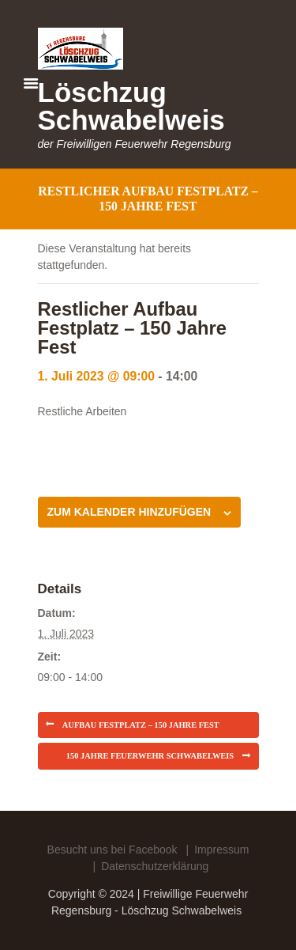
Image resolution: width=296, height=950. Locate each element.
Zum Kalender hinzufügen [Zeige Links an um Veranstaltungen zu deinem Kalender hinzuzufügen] (129, 511)
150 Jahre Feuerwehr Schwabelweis (150, 755)
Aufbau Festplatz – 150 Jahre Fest (140, 725)
